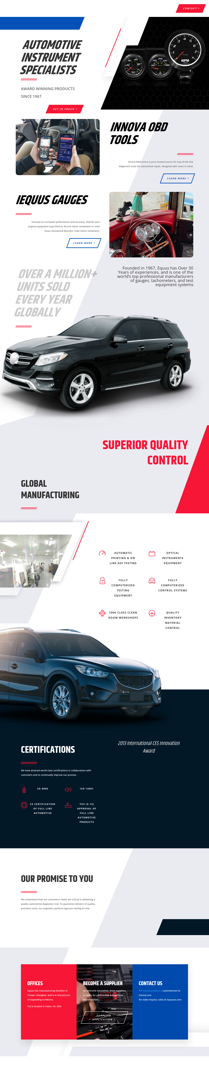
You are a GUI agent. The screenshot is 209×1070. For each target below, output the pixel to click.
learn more (177, 178)
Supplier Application (102, 1017)
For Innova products (150, 990)
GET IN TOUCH (63, 109)
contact (190, 8)
